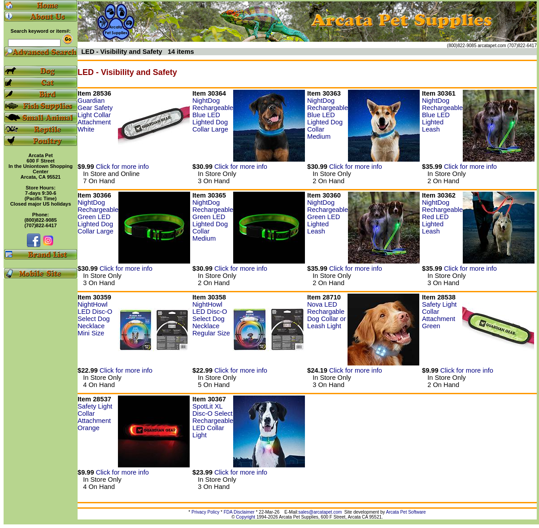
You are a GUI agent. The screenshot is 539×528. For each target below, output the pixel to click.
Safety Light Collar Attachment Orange (95, 417)
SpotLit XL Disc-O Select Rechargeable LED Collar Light (212, 421)
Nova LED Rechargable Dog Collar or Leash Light (326, 315)
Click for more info (122, 166)
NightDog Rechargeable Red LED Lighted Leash (442, 217)
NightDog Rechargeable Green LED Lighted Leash (327, 217)
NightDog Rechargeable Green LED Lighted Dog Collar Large (98, 217)
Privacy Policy (205, 512)
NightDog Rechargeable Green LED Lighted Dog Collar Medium (212, 220)
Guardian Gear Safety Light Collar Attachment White (95, 115)
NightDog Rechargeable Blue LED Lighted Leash (442, 115)
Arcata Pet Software (406, 512)
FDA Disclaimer (239, 512)
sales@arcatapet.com (320, 512)
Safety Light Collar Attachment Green (439, 315)
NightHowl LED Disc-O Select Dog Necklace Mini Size (95, 319)
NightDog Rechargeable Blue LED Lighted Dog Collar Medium (327, 118)
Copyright (245, 517)
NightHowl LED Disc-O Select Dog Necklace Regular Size (211, 319)
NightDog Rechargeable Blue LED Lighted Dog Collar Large (212, 115)
